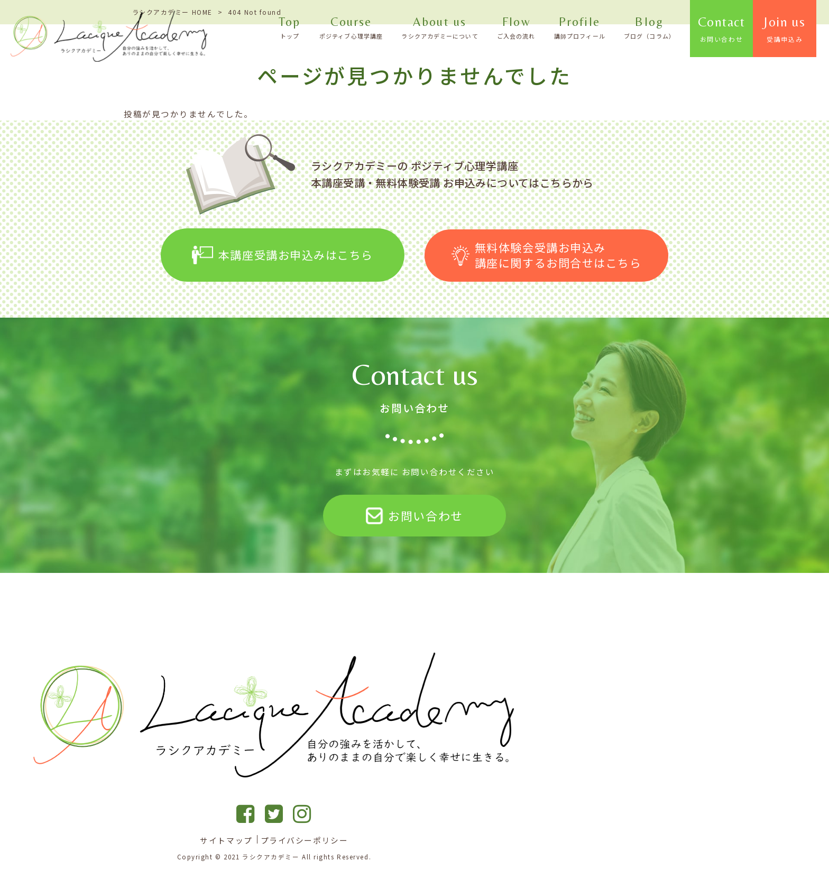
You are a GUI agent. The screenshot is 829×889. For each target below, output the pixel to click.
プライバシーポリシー (304, 840)
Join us (797, 28)
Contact (735, 28)
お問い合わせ (414, 514)
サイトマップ (226, 840)
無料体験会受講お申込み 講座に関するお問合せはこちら (547, 254)
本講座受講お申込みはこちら (282, 254)
